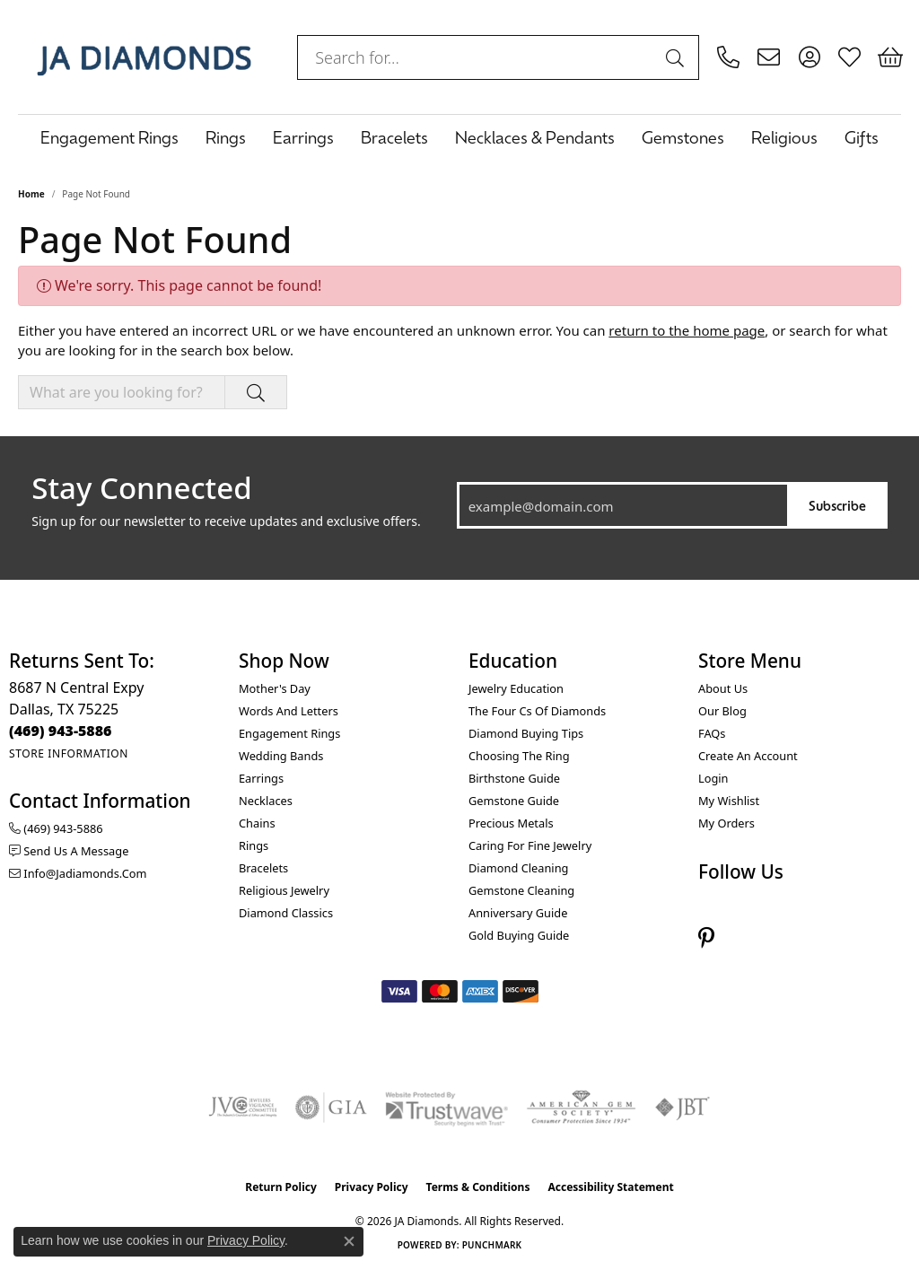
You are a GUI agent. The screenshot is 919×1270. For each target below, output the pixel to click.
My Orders (726, 823)
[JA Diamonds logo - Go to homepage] (144, 57)
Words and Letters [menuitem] (288, 711)
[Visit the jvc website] (243, 1107)
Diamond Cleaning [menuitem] (518, 868)
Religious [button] (784, 137)
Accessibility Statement (610, 1187)
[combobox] (477, 57)
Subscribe (837, 504)
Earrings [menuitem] (261, 778)
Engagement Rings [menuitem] (289, 733)
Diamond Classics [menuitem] (286, 913)
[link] (728, 57)
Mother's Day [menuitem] (275, 688)
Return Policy (281, 1187)
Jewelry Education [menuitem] (516, 688)
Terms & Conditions (478, 1187)
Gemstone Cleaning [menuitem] (521, 890)
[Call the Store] (60, 730)
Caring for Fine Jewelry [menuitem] (529, 845)
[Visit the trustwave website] (446, 1107)
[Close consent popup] (349, 1241)
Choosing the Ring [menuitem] (519, 756)
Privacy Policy (371, 1187)
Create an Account (748, 756)
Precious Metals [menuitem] (511, 823)
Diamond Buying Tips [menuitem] (525, 733)
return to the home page (686, 330)
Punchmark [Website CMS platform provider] (492, 1245)
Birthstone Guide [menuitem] (514, 778)
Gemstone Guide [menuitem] (513, 801)
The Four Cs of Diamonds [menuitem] (537, 711)
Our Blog (722, 711)
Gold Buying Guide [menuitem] (518, 935)
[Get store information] (68, 753)
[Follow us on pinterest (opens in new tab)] (706, 937)
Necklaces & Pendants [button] (535, 137)
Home (31, 194)
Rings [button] (226, 137)
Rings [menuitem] (253, 845)
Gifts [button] (862, 137)
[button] (809, 57)
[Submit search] (677, 57)
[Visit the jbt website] (683, 1107)
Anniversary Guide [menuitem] (517, 913)
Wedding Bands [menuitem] (281, 756)
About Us (723, 688)
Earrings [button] (303, 137)
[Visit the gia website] (331, 1107)
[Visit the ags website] (581, 1107)
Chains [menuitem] (257, 823)
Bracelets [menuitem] (263, 868)
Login (713, 778)
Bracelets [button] (394, 137)
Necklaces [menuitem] (266, 801)
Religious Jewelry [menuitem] (284, 890)
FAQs (711, 733)
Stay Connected (141, 488)
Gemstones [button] (683, 137)
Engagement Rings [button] (109, 137)
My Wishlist (728, 801)
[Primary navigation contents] (459, 137)
